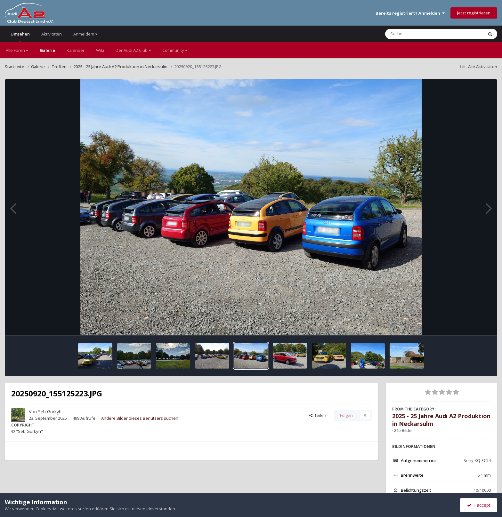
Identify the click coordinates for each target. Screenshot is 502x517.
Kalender (76, 50)
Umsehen (20, 36)
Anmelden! (85, 34)
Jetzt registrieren (473, 13)
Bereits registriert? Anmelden (410, 13)
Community (174, 50)
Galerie (47, 50)
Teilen (317, 415)
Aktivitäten (51, 34)
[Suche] (421, 34)
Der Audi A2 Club (133, 50)
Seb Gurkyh (49, 412)
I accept (478, 505)
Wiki (100, 50)
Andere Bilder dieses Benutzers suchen (139, 418)
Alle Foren (17, 50)
